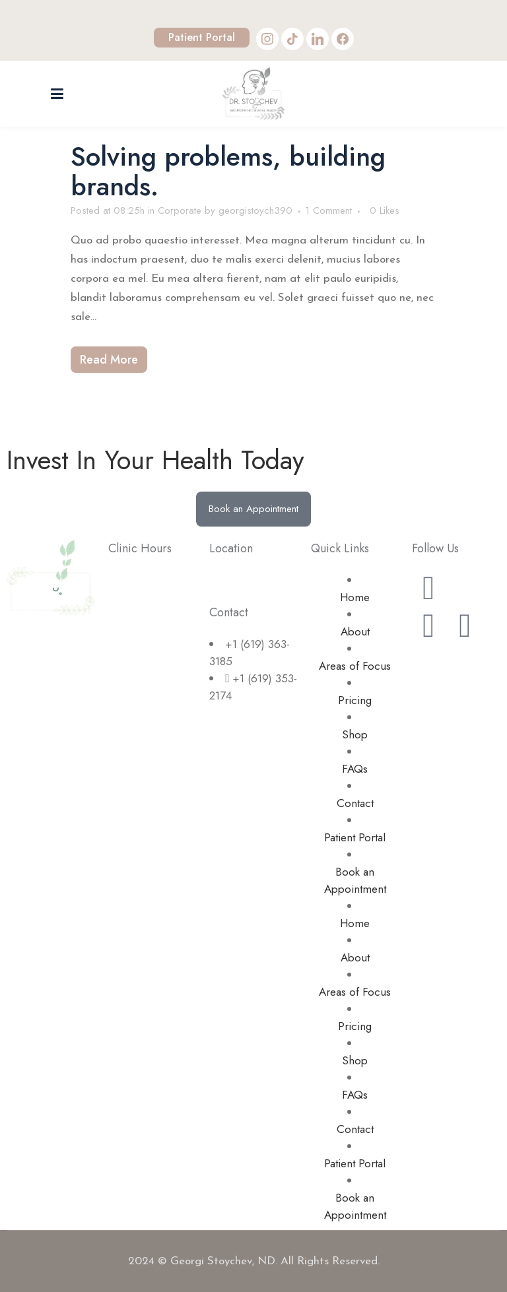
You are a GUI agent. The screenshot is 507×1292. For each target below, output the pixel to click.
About (355, 631)
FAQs (355, 769)
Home (355, 597)
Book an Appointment (355, 880)
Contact (355, 803)
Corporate (179, 210)
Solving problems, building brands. (228, 171)
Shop (355, 734)
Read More (109, 359)
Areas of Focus (355, 666)
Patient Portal (201, 37)
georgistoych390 (255, 210)
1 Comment (328, 210)
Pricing (355, 700)
